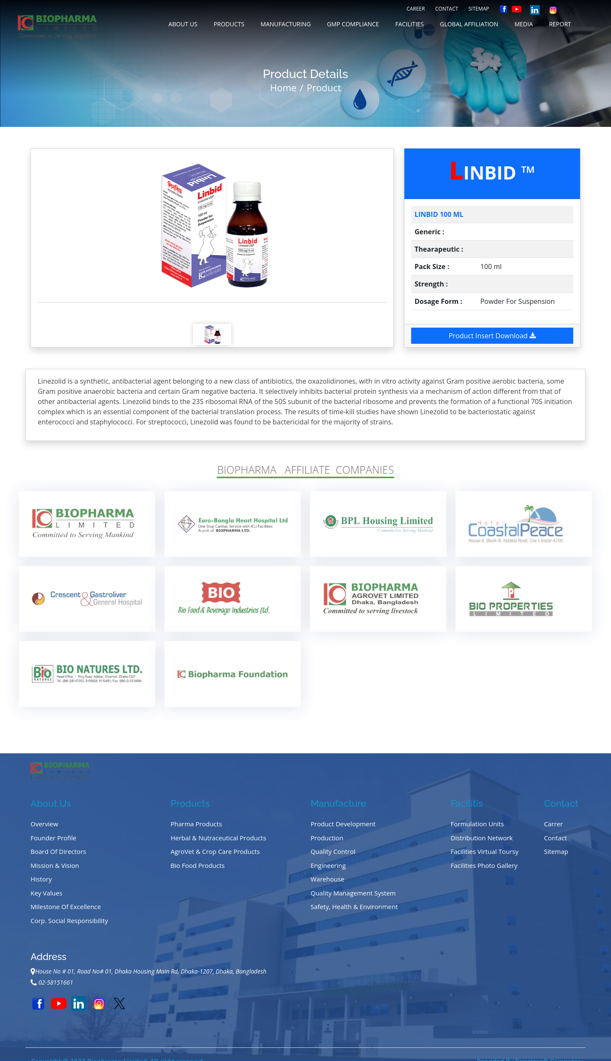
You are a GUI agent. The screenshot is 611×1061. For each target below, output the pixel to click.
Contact (446, 8)
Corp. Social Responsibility (69, 920)
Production (327, 838)
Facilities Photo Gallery (484, 865)
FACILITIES (409, 24)
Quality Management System (353, 893)
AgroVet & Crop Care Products (215, 851)
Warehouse (328, 879)
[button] (64, 225)
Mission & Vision (55, 865)
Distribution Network (482, 838)
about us (182, 24)
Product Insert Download (491, 335)
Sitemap (478, 8)
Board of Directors (58, 851)
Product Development (343, 824)
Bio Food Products (198, 865)
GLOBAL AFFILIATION (469, 24)
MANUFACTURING (286, 24)
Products (228, 24)
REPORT (560, 24)
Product (324, 87)
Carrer (553, 824)
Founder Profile (53, 838)
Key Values (46, 893)
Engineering (328, 865)
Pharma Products (196, 824)
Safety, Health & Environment (354, 906)
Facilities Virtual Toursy (485, 851)
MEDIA (523, 24)
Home (283, 87)
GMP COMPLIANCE (353, 24)
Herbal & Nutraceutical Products (218, 838)
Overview (44, 824)
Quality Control (333, 851)
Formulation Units (477, 824)
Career (415, 8)
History (41, 879)
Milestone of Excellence (66, 906)
